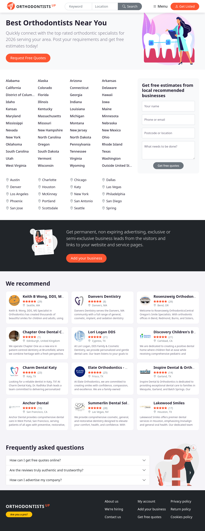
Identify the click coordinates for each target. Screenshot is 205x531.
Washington (111, 158)
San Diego (114, 201)
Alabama (13, 80)
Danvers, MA (99, 305)
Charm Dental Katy (40, 367)
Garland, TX (164, 376)
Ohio (105, 137)
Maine (106, 109)
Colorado (45, 88)
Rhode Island (112, 144)
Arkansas (109, 80)
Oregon (44, 144)
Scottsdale (50, 208)
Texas (106, 151)
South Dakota (48, 151)
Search (130, 6)
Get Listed (185, 6)
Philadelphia (115, 194)
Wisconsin (46, 165)
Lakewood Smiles (169, 403)
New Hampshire (50, 130)
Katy (77, 187)
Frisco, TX (97, 376)
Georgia (76, 95)
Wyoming (77, 165)
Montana (77, 123)
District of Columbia (21, 95)
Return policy (181, 509)
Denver (15, 187)
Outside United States (119, 165)
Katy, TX (31, 376)
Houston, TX (165, 412)
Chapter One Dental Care (45, 331)
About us (112, 501)
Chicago (80, 180)
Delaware (109, 88)
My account (146, 501)
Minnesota (110, 116)
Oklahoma (14, 144)
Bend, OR (163, 305)
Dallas (110, 180)
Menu (160, 6)
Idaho (10, 102)
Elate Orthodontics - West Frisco (117, 367)
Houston (48, 187)
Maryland (13, 116)
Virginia (76, 158)
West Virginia (16, 165)
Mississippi (14, 123)
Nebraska (109, 123)
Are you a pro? (19, 514)
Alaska (43, 80)
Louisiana (77, 109)
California (13, 88)
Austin (15, 180)
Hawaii (107, 95)
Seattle (79, 208)
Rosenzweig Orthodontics (177, 296)
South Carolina (17, 151)
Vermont (44, 158)
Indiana (76, 102)
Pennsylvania (80, 144)
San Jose (16, 208)
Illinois (43, 102)
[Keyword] (78, 6)
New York (13, 137)
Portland (48, 201)
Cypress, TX (99, 341)
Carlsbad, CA (165, 341)
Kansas (11, 109)
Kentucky (45, 109)
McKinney (49, 194)
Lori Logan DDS (101, 331)
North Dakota (80, 137)
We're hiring (114, 509)
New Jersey (78, 130)
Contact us (113, 517)
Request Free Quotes (28, 57)
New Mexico (111, 130)
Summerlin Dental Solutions (113, 403)
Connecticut (79, 88)
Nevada (12, 130)
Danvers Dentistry (104, 296)
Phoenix (16, 201)
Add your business (86, 258)
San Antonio (83, 201)
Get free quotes (168, 166)
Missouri (44, 123)
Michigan (77, 116)
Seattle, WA (33, 305)
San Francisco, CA (37, 412)
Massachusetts (49, 116)
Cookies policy (181, 517)
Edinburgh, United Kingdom (43, 341)
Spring (111, 208)
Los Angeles (19, 194)
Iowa (105, 102)
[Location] (105, 6)
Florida (43, 95)
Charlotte (49, 180)
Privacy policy (181, 501)
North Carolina (49, 137)
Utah (9, 158)
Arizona (76, 80)
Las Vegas (113, 187)
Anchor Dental (36, 403)
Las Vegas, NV (100, 412)
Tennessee (78, 151)
